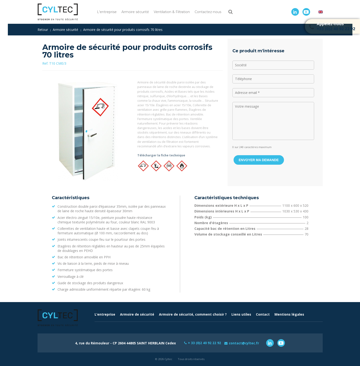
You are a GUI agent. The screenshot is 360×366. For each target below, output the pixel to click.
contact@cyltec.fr (244, 343)
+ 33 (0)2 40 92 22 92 (204, 343)
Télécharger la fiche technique (161, 155)
